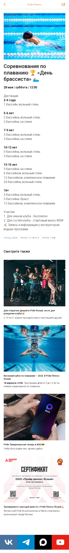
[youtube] (60, 542)
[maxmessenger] (43, 542)
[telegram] (26, 542)
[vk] (8, 542)
